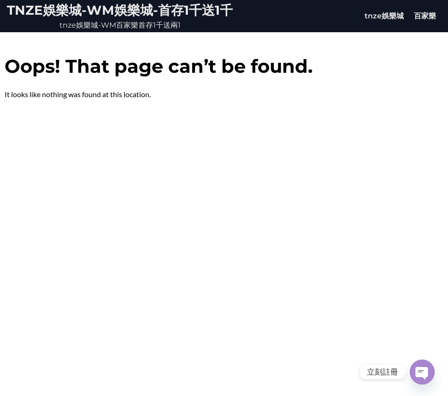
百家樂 (425, 16)
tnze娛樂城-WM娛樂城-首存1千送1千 (120, 10)
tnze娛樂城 (384, 16)
